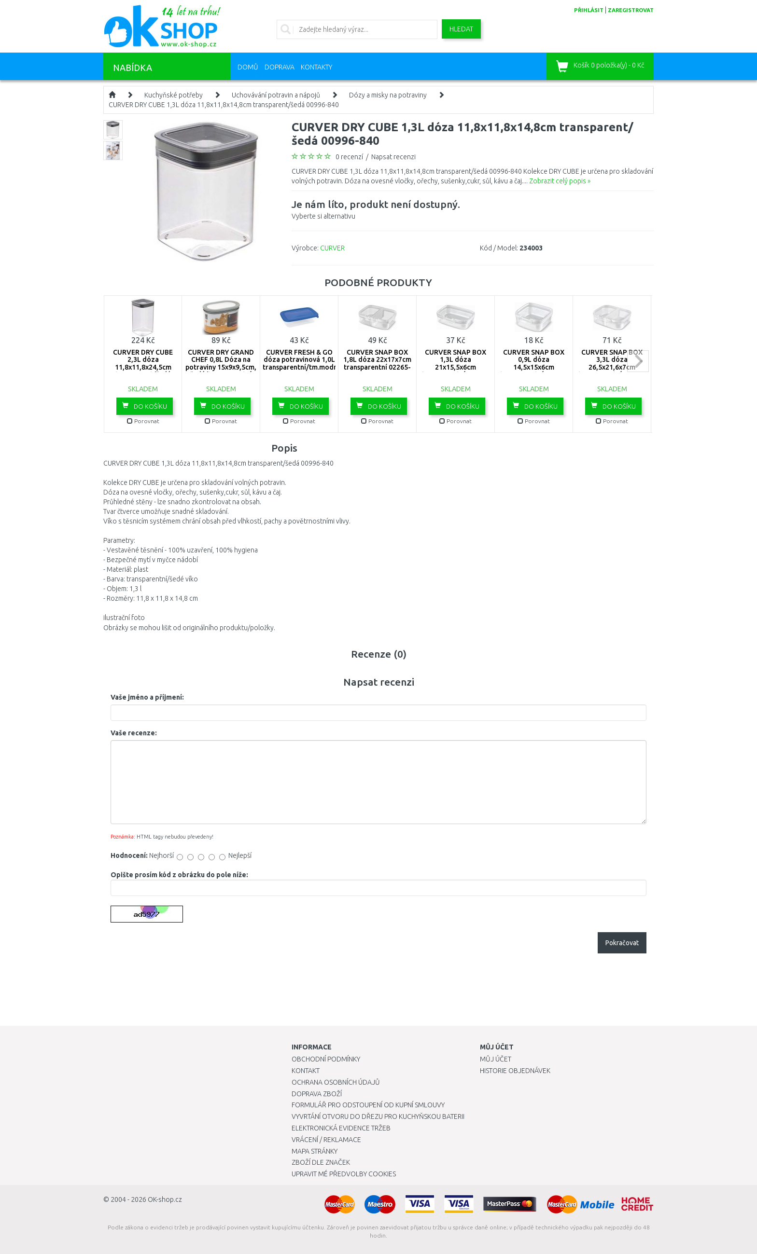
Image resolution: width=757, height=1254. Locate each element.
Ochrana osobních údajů (336, 1082)
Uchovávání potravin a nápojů (276, 95)
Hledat (461, 29)
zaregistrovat (631, 10)
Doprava (279, 67)
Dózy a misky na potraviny (388, 95)
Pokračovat (622, 943)
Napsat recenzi (393, 157)
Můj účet (495, 1059)
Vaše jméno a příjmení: (147, 697)
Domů (248, 67)
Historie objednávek (515, 1071)
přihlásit (588, 10)
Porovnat (143, 421)
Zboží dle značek (321, 1162)
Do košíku (144, 406)
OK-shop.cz (165, 1199)
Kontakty (316, 67)
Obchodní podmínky (326, 1059)
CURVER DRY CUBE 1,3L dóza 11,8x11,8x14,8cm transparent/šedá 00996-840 (224, 105)
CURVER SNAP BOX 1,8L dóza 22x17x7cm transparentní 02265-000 (377, 363)
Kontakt (306, 1071)
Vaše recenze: (134, 733)
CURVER (332, 248)
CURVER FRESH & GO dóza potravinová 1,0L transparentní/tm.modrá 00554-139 (301, 363)
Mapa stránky (314, 1151)
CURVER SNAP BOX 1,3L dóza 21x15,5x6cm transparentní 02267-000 (455, 367)
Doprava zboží (317, 1094)
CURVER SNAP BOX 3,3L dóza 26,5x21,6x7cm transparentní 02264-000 (611, 367)
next (638, 361)
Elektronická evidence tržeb (341, 1128)
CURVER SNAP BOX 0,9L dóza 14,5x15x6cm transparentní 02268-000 (533, 367)
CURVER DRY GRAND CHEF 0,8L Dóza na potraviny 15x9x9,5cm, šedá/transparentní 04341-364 (220, 367)
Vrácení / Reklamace (326, 1140)
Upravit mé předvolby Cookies (344, 1174)
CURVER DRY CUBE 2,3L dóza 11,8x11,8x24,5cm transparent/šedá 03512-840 (143, 367)
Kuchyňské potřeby (173, 95)
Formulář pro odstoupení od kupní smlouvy (368, 1105)
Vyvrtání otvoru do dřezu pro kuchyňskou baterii (378, 1116)
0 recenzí (349, 157)
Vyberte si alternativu (376, 208)
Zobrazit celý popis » (559, 181)
